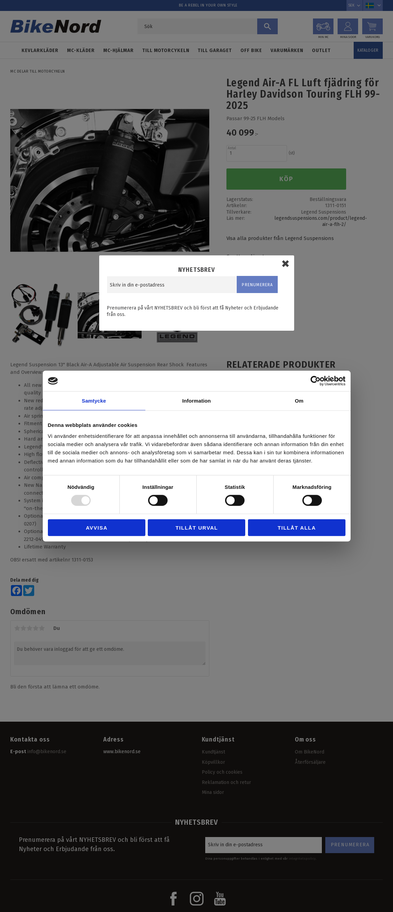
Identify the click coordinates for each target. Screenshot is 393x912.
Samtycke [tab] (94, 401)
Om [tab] (299, 401)
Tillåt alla (297, 527)
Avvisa (97, 527)
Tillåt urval (196, 527)
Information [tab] (196, 401)
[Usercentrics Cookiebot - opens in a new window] (315, 381)
